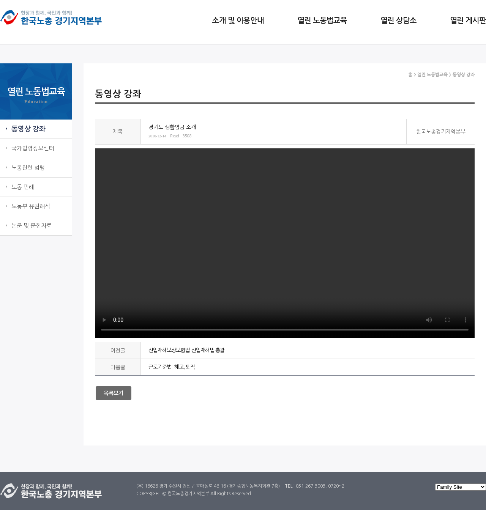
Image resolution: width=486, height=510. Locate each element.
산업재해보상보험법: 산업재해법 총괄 (186, 350)
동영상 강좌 (28, 129)
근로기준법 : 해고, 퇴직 (171, 367)
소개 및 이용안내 (238, 20)
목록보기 (113, 393)
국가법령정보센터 (32, 148)
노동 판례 (22, 187)
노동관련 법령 (28, 167)
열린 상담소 (398, 20)
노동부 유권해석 (30, 206)
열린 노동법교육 (322, 20)
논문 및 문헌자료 (31, 225)
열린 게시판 (468, 20)
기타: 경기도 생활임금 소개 (285, 243)
